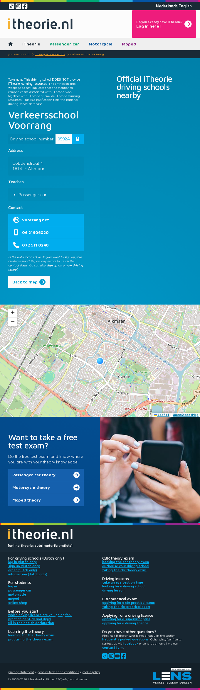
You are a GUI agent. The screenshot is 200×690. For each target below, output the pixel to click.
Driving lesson (113, 590)
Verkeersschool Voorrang (87, 54)
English (185, 6)
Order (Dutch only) (22, 570)
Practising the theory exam (30, 639)
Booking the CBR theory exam (125, 562)
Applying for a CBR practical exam (128, 603)
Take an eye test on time (122, 582)
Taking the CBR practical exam (126, 607)
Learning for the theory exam (31, 635)
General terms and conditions (58, 672)
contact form (17, 265)
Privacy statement (21, 672)
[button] (100, 361)
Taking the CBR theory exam (124, 570)
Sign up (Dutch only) (24, 566)
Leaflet (162, 415)
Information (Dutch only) (27, 574)
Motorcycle (100, 43)
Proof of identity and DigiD (29, 619)
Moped (129, 43)
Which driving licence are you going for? (40, 615)
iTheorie (31, 43)
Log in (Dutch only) (22, 562)
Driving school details (50, 54)
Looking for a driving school (123, 586)
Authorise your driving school (125, 566)
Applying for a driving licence (125, 623)
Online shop (17, 603)
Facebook (130, 643)
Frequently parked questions (125, 639)
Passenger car (64, 43)
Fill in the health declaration (31, 623)
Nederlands (167, 6)
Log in (12, 586)
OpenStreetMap (186, 415)
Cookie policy (91, 672)
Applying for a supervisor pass (126, 619)
